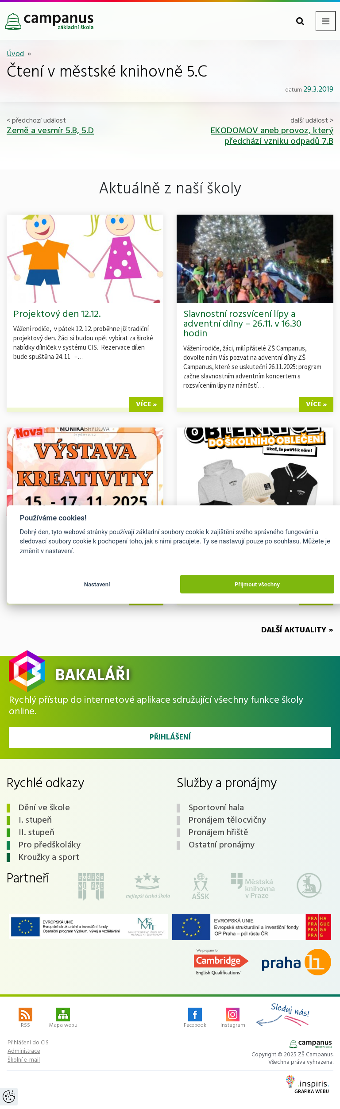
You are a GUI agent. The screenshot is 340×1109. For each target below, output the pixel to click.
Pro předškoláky (50, 845)
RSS (25, 1019)
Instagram (232, 1019)
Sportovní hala (216, 808)
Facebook (195, 1019)
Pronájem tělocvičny (227, 820)
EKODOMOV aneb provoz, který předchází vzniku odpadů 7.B (272, 136)
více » (146, 404)
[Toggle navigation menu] (326, 21)
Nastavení (97, 584)
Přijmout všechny (257, 584)
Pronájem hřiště (218, 832)
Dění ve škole (44, 808)
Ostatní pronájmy (222, 845)
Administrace (24, 1051)
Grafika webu (307, 1085)
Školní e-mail (24, 1060)
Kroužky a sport (49, 857)
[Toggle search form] (300, 21)
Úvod (15, 54)
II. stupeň (36, 832)
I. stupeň (35, 820)
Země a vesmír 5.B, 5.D (50, 131)
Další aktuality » (297, 630)
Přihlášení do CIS (28, 1043)
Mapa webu (63, 1019)
